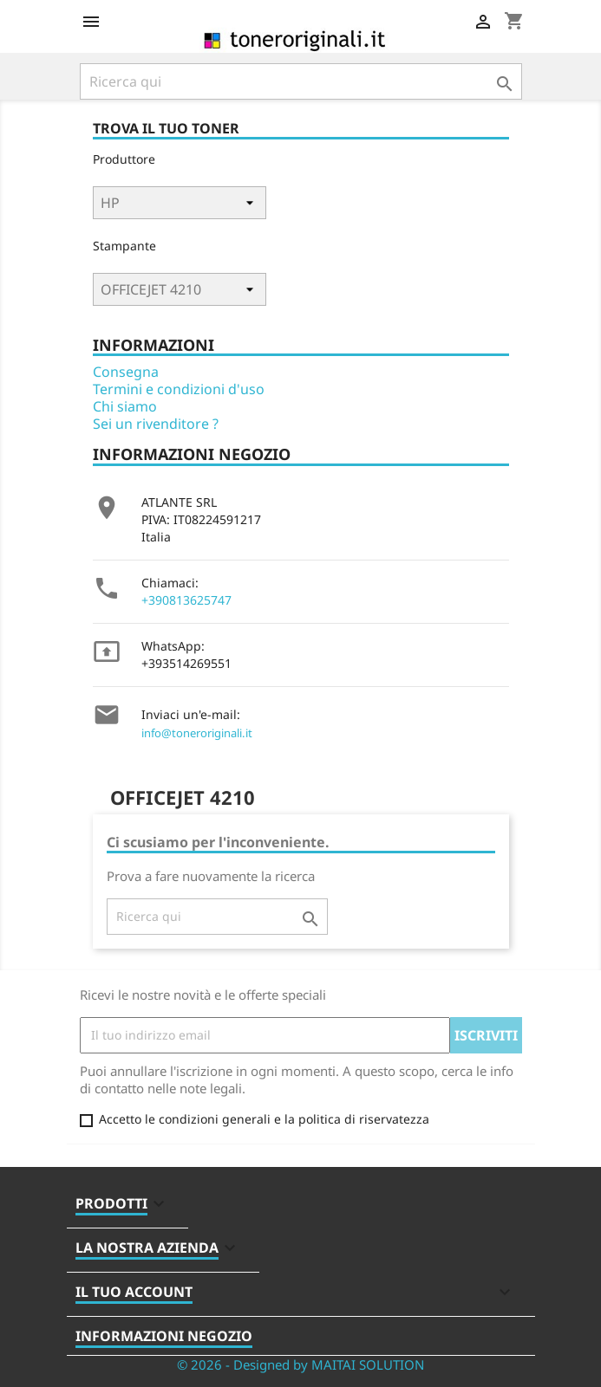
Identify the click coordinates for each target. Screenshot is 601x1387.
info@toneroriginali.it (196, 733)
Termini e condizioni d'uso (179, 389)
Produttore (124, 159)
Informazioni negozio (163, 1335)
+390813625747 (186, 600)
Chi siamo (125, 406)
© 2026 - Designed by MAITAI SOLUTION (300, 1364)
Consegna (126, 371)
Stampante (124, 245)
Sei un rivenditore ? (156, 423)
